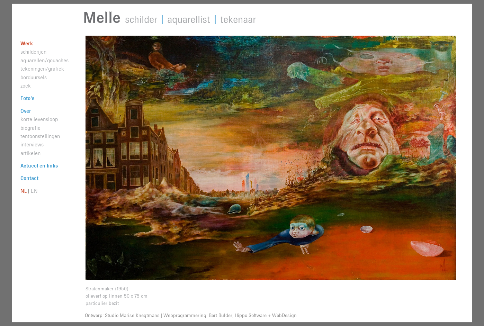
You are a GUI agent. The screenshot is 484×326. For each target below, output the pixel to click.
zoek (25, 86)
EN (34, 191)
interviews (32, 144)
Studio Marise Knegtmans (132, 315)
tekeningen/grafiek (42, 69)
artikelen (30, 153)
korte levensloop (39, 119)
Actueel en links (39, 166)
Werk (26, 43)
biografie (30, 128)
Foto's (27, 98)
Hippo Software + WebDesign (266, 315)
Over (25, 111)
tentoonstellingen (40, 136)
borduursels (33, 77)
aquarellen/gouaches (44, 60)
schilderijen (33, 52)
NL (23, 191)
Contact (29, 178)
